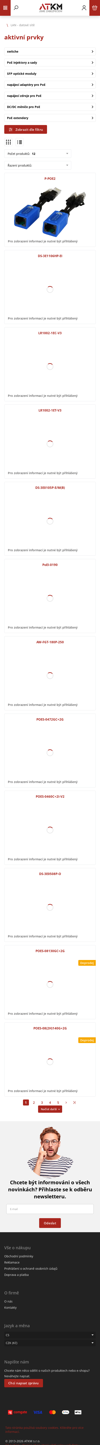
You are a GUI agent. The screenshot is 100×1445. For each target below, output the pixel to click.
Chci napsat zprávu (23, 1383)
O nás (8, 1301)
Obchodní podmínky (18, 1256)
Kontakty (10, 1307)
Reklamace (12, 1262)
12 (33, 154)
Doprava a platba (16, 1275)
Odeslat (50, 1223)
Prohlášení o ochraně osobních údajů (30, 1269)
